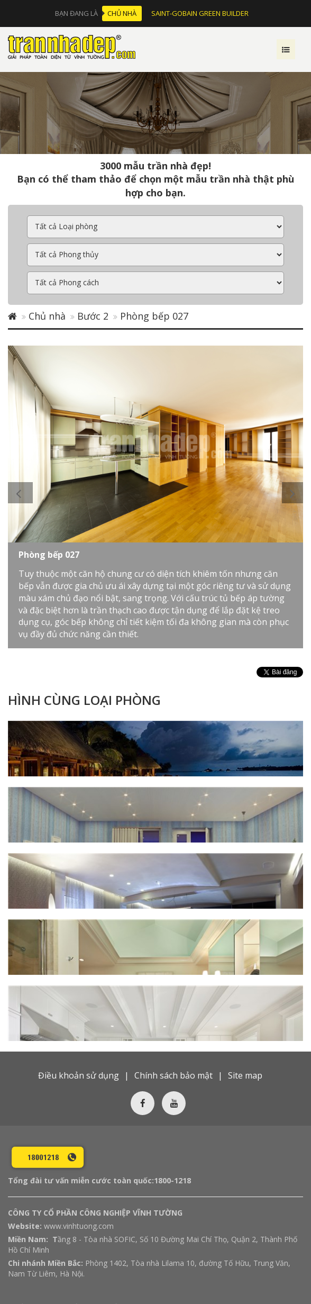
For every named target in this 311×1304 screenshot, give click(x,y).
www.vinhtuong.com (79, 1153)
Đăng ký (214, 1258)
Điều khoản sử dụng (78, 1003)
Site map (245, 1003)
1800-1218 (172, 1108)
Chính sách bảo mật (173, 1003)
